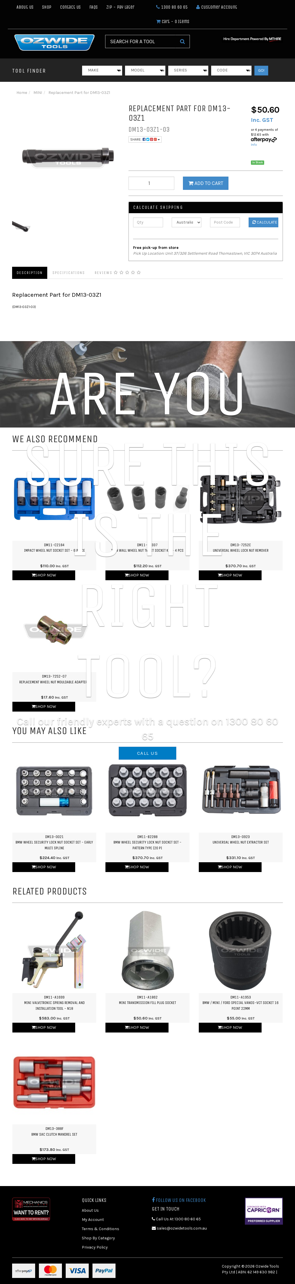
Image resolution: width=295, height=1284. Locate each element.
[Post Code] (225, 222)
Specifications (68, 272)
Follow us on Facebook (179, 1200)
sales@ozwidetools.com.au (179, 1228)
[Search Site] (182, 41)
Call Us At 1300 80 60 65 (176, 1219)
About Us (24, 7)
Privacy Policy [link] (95, 1247)
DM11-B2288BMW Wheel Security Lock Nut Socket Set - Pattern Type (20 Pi (147, 842)
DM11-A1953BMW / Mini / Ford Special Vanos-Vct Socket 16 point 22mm (241, 1003)
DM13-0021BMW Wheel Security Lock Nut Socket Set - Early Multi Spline (54, 842)
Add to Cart (205, 183)
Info (254, 145)
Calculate (264, 222)
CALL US (147, 753)
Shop (46, 7)
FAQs (93, 7)
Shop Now (44, 867)
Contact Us (70, 7)
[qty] (151, 183)
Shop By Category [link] (98, 1238)
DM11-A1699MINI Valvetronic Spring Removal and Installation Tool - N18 (54, 1003)
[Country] (186, 222)
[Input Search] (140, 41)
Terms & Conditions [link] (100, 1228)
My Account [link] (93, 1219)
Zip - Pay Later (120, 7)
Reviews (118, 272)
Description (30, 272)
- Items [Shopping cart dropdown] (172, 21)
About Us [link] (90, 1210)
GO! (261, 70)
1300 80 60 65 (172, 7)
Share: (145, 139)
